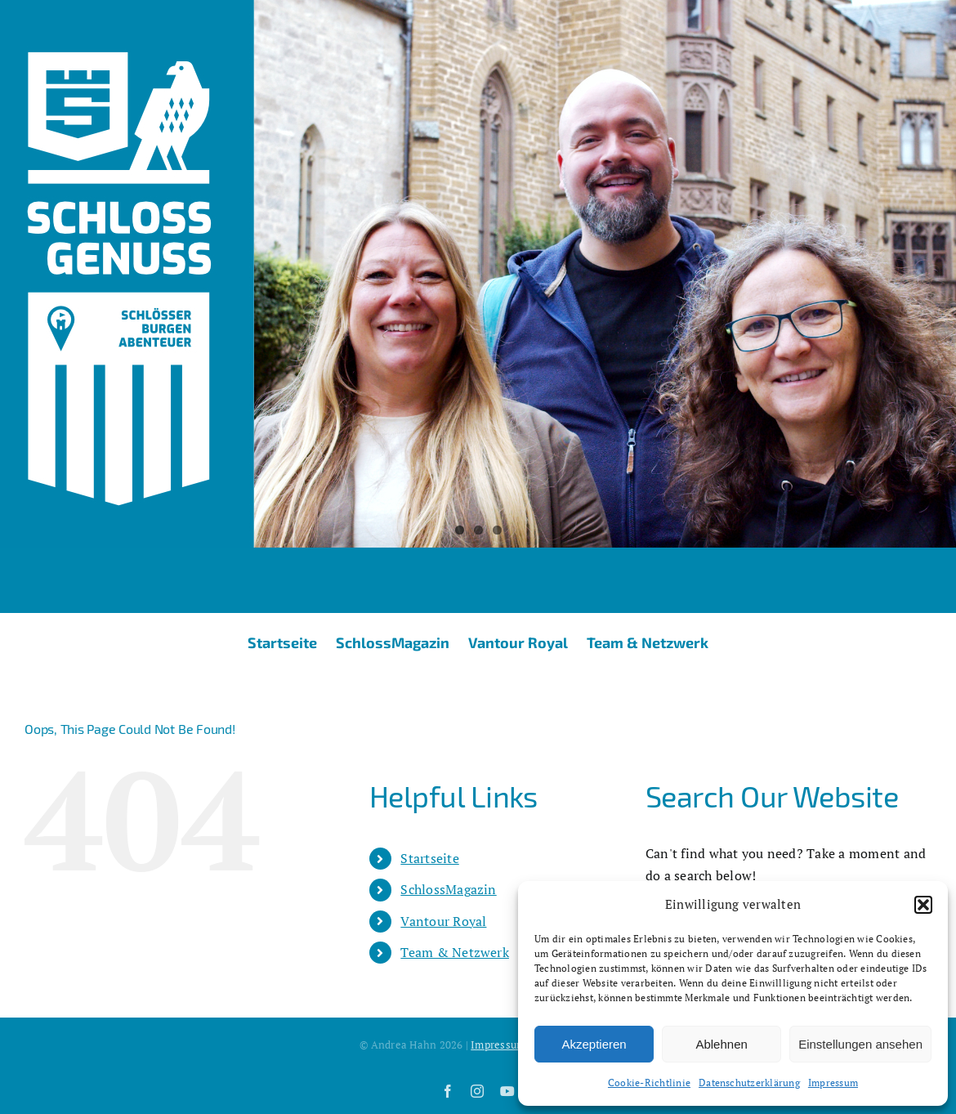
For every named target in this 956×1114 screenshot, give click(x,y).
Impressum (833, 1082)
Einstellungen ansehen (860, 1044)
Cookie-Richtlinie (649, 1082)
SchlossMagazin (448, 889)
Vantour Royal (443, 921)
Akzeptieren (593, 1044)
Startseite (429, 858)
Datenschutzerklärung (749, 1082)
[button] (923, 905)
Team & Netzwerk (454, 952)
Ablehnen (721, 1044)
